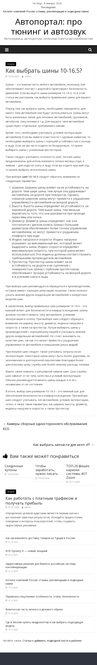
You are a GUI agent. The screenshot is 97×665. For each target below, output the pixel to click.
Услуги (10, 64)
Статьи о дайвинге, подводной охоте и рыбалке (52, 640)
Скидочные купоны (14, 468)
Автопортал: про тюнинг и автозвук (48, 26)
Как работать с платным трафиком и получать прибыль (41, 500)
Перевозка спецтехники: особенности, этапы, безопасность (42, 596)
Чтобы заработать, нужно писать (46, 470)
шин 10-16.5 (30, 176)
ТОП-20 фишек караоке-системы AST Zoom (77, 472)
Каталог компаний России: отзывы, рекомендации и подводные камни (46, 11)
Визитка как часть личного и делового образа (34, 609)
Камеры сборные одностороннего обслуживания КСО (45, 426)
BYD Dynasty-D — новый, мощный (26, 551)
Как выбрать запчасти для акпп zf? (63, 444)
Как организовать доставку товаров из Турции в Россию (40, 538)
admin (28, 76)
